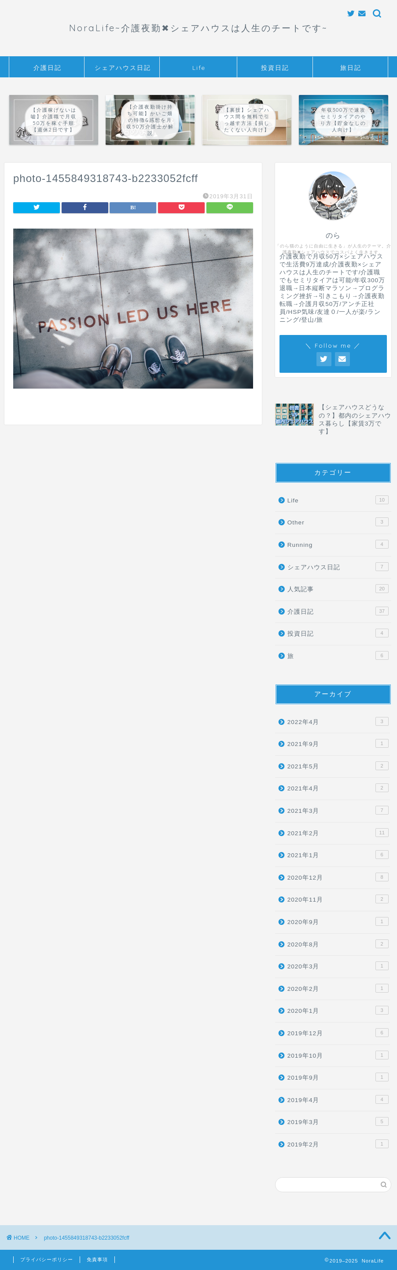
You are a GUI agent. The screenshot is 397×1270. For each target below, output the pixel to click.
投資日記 (275, 68)
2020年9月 (338, 921)
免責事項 (97, 1259)
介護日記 (47, 68)
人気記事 (338, 588)
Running (338, 544)
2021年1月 (338, 854)
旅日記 (350, 68)
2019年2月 (338, 1143)
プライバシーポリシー (46, 1259)
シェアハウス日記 (123, 68)
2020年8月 (338, 943)
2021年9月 (338, 743)
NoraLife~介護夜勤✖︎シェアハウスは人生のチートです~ (198, 27)
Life (199, 68)
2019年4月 (338, 1099)
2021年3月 (338, 810)
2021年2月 (338, 832)
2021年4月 (338, 787)
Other (338, 521)
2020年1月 (338, 1010)
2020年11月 (338, 899)
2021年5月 (338, 765)
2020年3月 (338, 965)
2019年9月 (338, 1077)
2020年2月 (338, 988)
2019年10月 (338, 1055)
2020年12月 (338, 877)
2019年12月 (338, 1032)
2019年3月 (338, 1121)
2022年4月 (338, 721)
